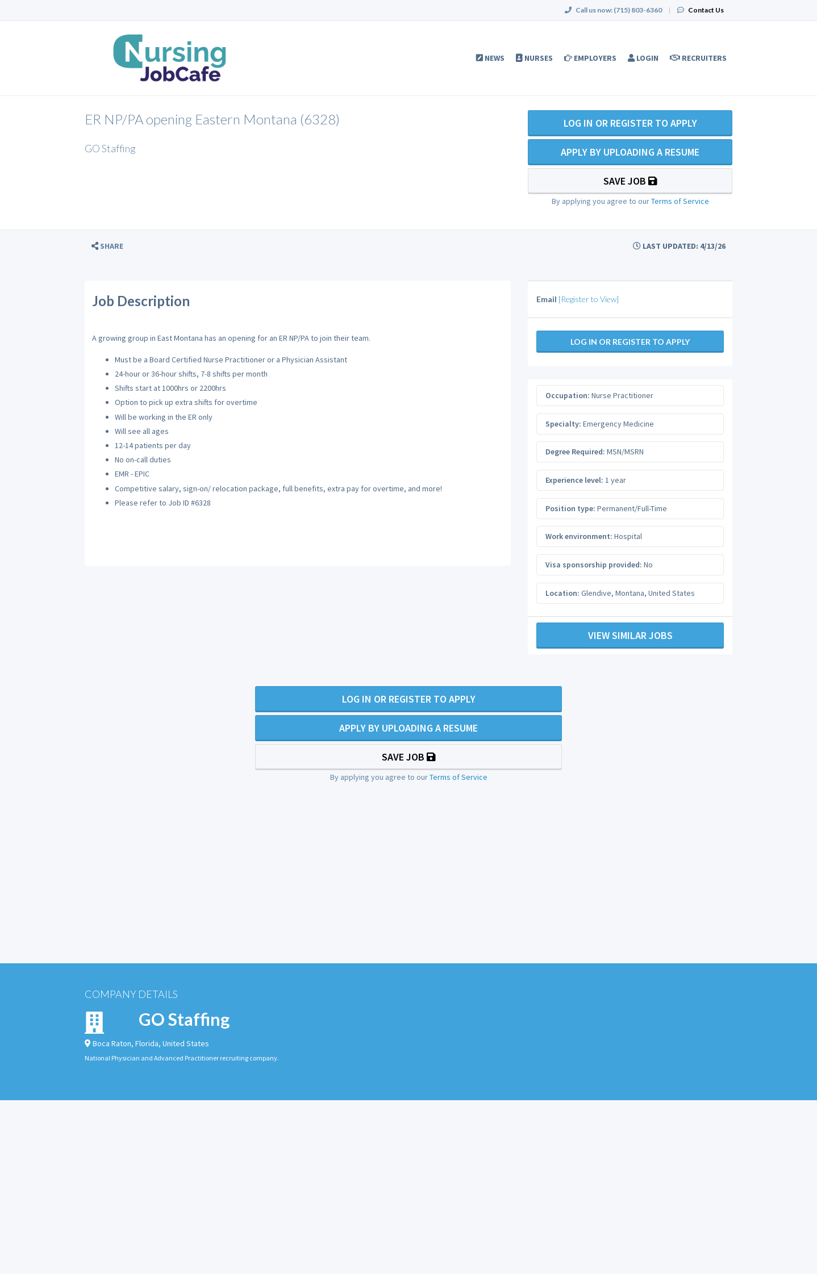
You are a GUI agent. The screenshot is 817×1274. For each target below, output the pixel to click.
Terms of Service (680, 201)
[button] (107, 246)
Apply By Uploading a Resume (630, 151)
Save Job (630, 180)
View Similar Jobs (630, 635)
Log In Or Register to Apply (630, 123)
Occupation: (567, 395)
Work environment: (578, 536)
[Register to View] (588, 299)
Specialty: (563, 424)
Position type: (570, 508)
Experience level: (574, 480)
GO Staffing (184, 1019)
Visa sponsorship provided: (593, 564)
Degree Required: (575, 451)
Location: (562, 593)
